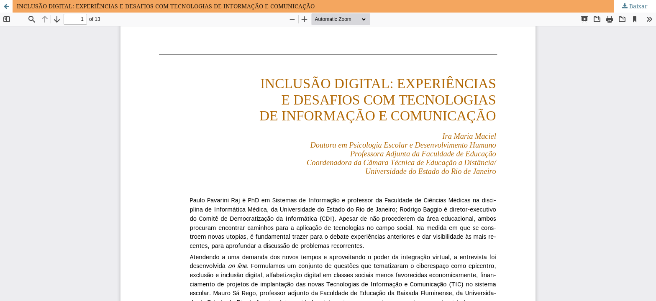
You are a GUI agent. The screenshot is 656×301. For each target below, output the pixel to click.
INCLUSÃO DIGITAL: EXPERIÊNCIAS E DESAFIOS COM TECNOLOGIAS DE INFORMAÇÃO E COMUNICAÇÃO (166, 6)
